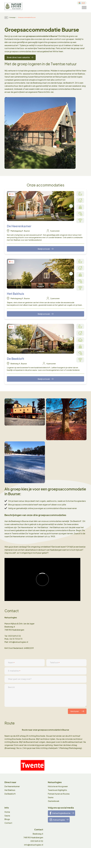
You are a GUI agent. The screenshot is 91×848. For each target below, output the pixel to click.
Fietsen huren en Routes (59, 794)
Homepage (12, 17)
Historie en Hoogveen (58, 786)
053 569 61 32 (36, 841)
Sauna (50, 797)
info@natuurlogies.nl (33, 844)
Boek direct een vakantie (18, 57)
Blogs (7, 819)
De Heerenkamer (12, 786)
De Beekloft (10, 794)
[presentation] (10, 206)
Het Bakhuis (10, 790)
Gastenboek (53, 801)
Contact (8, 823)
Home (7, 812)
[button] (37, 218)
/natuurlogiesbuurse (60, 813)
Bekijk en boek (44, 249)
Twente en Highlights (57, 790)
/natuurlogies (57, 819)
